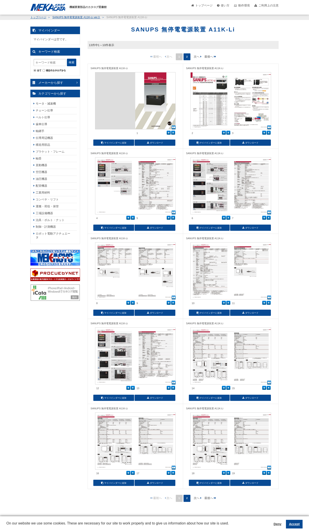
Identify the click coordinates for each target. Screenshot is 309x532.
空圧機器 (41, 172)
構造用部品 (43, 144)
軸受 (38, 158)
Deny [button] (277, 524)
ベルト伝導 (43, 117)
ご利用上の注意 (268, 5)
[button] (7, 526)
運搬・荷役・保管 (47, 206)
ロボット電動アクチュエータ (53, 235)
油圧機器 (41, 179)
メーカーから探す (50, 82)
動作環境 (244, 5)
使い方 (225, 5)
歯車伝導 (41, 124)
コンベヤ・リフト (47, 199)
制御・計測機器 (46, 226)
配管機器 (41, 185)
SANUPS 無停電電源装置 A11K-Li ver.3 (76, 17)
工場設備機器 (44, 213)
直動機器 (41, 165)
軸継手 (40, 131)
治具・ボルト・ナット (50, 220)
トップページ (204, 5)
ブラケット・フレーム (50, 151)
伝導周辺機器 (44, 138)
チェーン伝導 (44, 110)
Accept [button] (294, 524)
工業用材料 (43, 192)
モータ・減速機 (46, 103)
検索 (71, 62)
